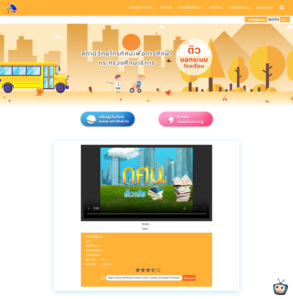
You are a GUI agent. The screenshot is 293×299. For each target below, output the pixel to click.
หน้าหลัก (165, 7)
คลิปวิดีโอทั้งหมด (190, 7)
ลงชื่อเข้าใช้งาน (239, 7)
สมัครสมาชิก (265, 7)
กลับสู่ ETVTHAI (140, 7)
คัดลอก (189, 278)
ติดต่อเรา (215, 7)
